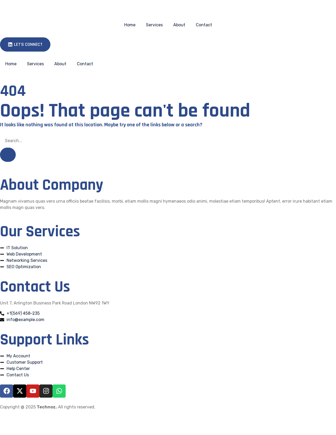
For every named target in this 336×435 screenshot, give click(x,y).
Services (154, 24)
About (179, 24)
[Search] (8, 155)
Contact (204, 24)
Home (129, 24)
